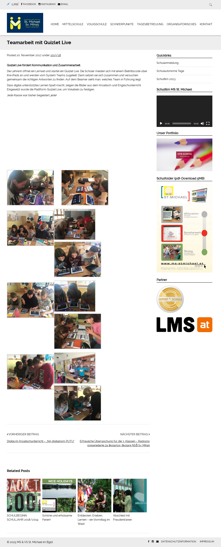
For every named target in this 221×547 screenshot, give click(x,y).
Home (55, 24)
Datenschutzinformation (178, 541)
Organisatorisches (181, 24)
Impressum (207, 541)
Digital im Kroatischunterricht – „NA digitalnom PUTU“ (40, 441)
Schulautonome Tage (170, 71)
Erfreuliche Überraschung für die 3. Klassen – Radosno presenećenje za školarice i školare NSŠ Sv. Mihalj (115, 443)
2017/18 (55, 55)
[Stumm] (202, 123)
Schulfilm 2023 (166, 79)
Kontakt (206, 24)
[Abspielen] (161, 123)
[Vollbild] (208, 123)
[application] (184, 111)
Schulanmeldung (168, 62)
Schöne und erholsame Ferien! (59, 515)
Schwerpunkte (122, 24)
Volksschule (97, 24)
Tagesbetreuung (150, 24)
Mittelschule (73, 24)
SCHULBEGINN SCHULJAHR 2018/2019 (24, 515)
